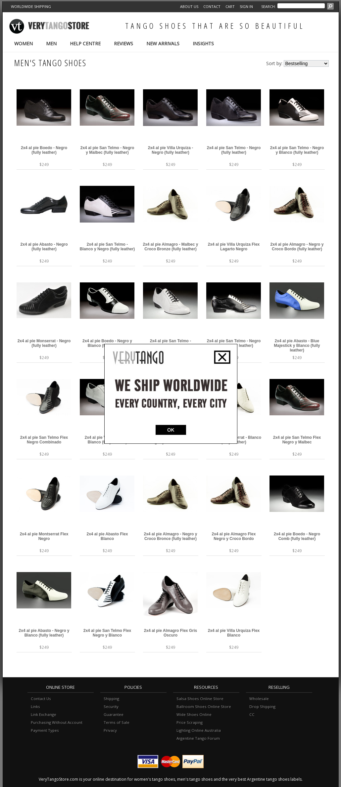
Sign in (246, 6)
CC (252, 714)
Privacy (110, 730)
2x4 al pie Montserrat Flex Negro (44, 536)
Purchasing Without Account (56, 722)
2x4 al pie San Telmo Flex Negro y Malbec (297, 439)
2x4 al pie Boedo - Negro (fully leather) (44, 150)
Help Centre (85, 43)
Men (51, 43)
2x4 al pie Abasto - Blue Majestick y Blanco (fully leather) (297, 345)
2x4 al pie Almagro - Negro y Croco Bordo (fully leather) (297, 246)
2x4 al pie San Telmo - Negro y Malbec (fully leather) (107, 150)
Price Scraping (189, 722)
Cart (230, 6)
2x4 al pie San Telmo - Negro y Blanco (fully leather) (297, 150)
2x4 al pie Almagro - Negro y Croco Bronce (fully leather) (170, 536)
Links (35, 706)
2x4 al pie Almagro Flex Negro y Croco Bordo (234, 536)
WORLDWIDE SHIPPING (31, 6)
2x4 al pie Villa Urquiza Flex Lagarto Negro (234, 246)
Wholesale (259, 698)
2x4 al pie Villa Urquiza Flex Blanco (234, 633)
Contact (211, 6)
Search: (268, 6)
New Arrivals (162, 43)
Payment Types (45, 730)
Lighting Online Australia (198, 730)
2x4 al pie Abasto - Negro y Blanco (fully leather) (44, 633)
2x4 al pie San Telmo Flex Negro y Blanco (107, 633)
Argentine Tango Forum (198, 738)
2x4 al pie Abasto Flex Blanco (107, 536)
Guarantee (113, 714)
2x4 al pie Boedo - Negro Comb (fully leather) (297, 536)
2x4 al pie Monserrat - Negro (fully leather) (44, 343)
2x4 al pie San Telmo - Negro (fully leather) (234, 150)
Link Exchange (43, 714)
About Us (189, 6)
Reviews (123, 43)
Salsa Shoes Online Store (199, 698)
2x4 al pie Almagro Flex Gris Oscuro (170, 633)
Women (23, 43)
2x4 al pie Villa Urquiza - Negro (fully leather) (170, 150)
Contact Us (41, 698)
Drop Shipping (262, 706)
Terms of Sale (116, 722)
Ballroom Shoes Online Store (203, 706)
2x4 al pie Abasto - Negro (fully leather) (44, 246)
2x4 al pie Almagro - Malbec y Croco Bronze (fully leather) (170, 246)
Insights (203, 43)
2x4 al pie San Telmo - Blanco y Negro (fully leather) (107, 246)
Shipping (111, 698)
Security (111, 706)
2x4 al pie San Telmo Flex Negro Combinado (44, 439)
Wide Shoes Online (194, 714)
